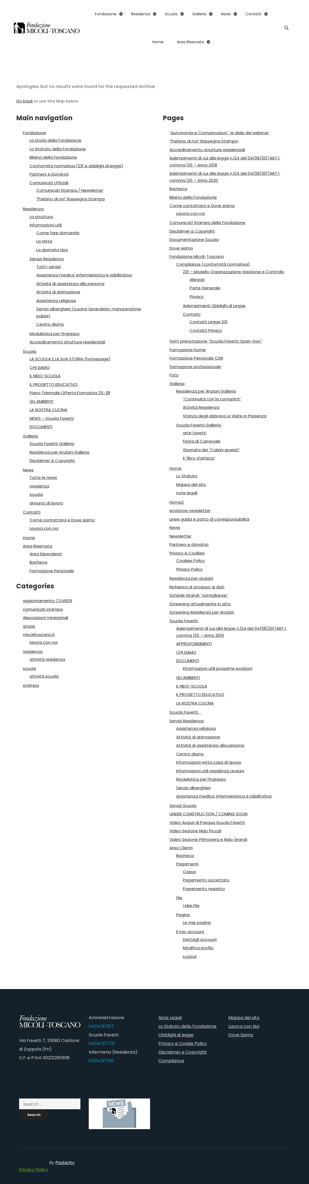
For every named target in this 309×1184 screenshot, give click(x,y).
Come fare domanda (57, 233)
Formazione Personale (52, 571)
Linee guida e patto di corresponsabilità (209, 519)
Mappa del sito (191, 484)
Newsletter (180, 536)
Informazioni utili (46, 225)
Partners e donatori (188, 544)
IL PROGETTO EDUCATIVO (54, 384)
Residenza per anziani (191, 578)
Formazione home (187, 350)
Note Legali (170, 1018)
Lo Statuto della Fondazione (58, 149)
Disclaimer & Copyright (52, 460)
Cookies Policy (190, 560)
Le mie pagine (197, 922)
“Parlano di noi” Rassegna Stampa (70, 199)
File (179, 898)
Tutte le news (43, 477)
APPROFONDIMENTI (194, 643)
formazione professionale (195, 366)
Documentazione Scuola (194, 239)
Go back (24, 101)
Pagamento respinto (204, 888)
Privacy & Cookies (187, 553)
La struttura (41, 216)
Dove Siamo (240, 1035)
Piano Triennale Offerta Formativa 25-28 (70, 393)
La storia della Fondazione (55, 140)
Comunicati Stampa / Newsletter (69, 190)
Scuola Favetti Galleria (52, 443)
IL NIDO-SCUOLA (45, 376)
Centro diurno (50, 324)
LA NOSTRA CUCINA (48, 410)
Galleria (30, 436)
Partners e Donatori (49, 174)
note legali (186, 493)
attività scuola (44, 676)
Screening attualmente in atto (200, 604)
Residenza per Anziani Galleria (59, 452)
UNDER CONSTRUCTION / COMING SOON (208, 814)
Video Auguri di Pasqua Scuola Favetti (207, 822)
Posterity (64, 1163)
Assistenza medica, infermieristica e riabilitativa (84, 275)
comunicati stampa (43, 609)
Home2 (176, 502)
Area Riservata (37, 546)
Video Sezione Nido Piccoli (195, 831)
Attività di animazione (58, 292)
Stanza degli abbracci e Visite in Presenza (225, 416)
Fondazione (34, 133)
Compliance (171, 1061)
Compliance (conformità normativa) (213, 264)
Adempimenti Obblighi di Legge (214, 305)
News (28, 470)
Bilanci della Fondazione (53, 157)
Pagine (183, 915)
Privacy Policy (189, 569)
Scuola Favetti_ (185, 712)
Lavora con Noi (243, 1026)
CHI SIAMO (40, 367)
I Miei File (191, 905)
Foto (174, 375)
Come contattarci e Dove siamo (62, 520)
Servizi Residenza (47, 259)
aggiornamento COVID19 (47, 600)
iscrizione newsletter (190, 510)
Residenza (33, 209)
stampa (31, 685)
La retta (44, 241)
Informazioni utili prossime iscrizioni (217, 668)
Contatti (31, 512)
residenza (39, 486)
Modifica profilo (198, 948)
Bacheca (38, 562)
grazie (29, 626)
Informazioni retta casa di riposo (208, 762)
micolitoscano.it (39, 634)
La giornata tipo (52, 250)
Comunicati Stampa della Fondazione (207, 222)
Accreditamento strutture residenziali (67, 342)
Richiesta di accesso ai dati (196, 587)
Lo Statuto (186, 476)
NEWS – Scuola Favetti (52, 418)
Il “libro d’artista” (199, 458)
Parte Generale (205, 288)
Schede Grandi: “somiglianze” (198, 595)
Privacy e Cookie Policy (182, 1043)
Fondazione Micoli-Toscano (196, 256)
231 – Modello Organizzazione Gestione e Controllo (233, 272)
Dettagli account (200, 939)
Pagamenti (187, 864)
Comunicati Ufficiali (49, 183)
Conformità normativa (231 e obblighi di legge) (76, 166)
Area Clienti (181, 848)
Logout (190, 956)
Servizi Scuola (182, 805)
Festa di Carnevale (202, 441)
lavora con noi (44, 642)
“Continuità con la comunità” (212, 399)
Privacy (197, 296)
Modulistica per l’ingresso (55, 333)
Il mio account (190, 931)
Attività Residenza (201, 407)
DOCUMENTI (41, 426)
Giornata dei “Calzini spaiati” (211, 450)
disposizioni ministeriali (45, 617)
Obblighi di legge (175, 1035)
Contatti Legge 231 (209, 322)
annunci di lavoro (46, 503)
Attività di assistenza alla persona (70, 283)
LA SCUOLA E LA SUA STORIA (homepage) (70, 359)
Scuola (29, 351)
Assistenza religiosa (56, 300)
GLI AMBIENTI (41, 401)
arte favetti (194, 433)
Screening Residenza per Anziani (201, 612)
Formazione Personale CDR (196, 358)
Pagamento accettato (206, 880)
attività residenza (47, 659)
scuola (36, 494)
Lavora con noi (44, 528)
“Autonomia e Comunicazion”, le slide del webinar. (219, 133)
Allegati (197, 279)
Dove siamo (181, 248)
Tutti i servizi (48, 266)
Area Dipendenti (46, 554)
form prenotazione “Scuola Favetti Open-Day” (215, 341)
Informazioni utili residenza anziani (210, 771)
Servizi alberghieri (193, 788)
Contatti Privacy (206, 330)
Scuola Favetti (183, 621)
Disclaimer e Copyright (182, 1052)
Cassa (189, 871)
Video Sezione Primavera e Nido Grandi (208, 839)
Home (29, 538)
